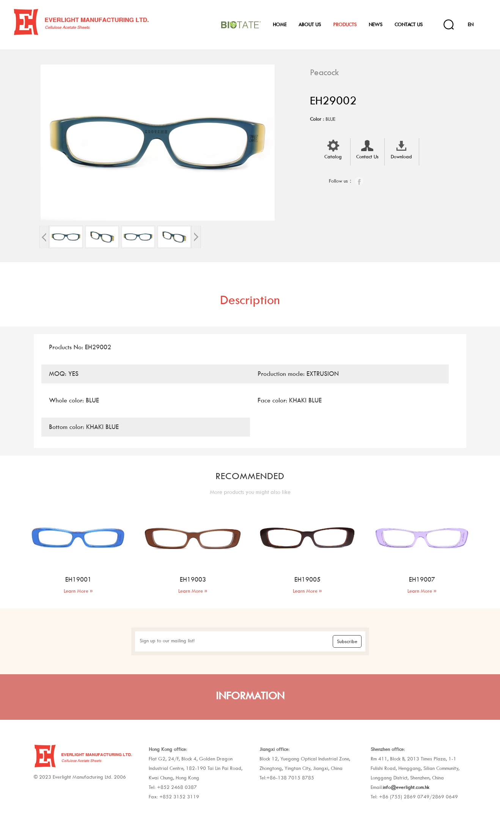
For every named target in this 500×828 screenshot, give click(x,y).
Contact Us (409, 24)
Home (279, 24)
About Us (310, 24)
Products (345, 24)
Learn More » (78, 591)
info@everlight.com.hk (406, 787)
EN (470, 24)
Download (401, 148)
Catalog (333, 148)
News (375, 24)
